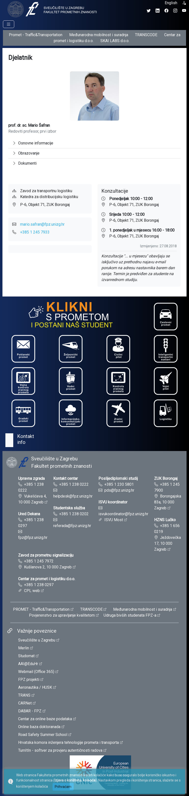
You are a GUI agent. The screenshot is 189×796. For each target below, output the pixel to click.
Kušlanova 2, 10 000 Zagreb (48, 567)
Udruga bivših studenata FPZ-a (130, 615)
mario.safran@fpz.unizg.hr (42, 224)
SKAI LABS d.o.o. (114, 40)
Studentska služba (69, 508)
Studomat (26, 656)
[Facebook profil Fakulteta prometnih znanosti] (166, 10)
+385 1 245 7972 (39, 561)
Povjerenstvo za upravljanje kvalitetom (62, 615)
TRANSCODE (146, 34)
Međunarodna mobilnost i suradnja (98, 34)
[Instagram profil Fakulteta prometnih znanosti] (175, 10)
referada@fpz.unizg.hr (72, 525)
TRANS (24, 695)
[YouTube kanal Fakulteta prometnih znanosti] (184, 10)
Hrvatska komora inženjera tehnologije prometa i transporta (68, 742)
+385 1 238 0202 (74, 514)
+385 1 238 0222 (74, 484)
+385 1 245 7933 (35, 232)
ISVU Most (113, 519)
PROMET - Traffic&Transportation (41, 609)
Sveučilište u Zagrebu (36, 640)
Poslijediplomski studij (118, 478)
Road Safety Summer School (42, 734)
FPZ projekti (28, 679)
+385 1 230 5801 (119, 484)
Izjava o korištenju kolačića (74, 780)
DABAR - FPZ (29, 711)
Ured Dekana (29, 514)
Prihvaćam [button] (63, 787)
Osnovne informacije (32, 143)
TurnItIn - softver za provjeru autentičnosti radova (60, 750)
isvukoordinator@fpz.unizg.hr (123, 514)
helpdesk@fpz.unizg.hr (73, 496)
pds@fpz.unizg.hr (119, 490)
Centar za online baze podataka (45, 719)
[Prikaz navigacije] (8, 24)
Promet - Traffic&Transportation (35, 34)
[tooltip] (51, 9)
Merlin (23, 648)
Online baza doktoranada (39, 726)
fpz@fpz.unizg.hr (32, 537)
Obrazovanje (26, 153)
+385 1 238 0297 (39, 584)
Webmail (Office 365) (36, 671)
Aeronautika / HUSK (35, 687)
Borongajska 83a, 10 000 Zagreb (167, 502)
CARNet (25, 703)
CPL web (32, 590)
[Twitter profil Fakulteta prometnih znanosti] (149, 10)
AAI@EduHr (28, 663)
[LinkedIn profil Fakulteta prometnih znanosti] (158, 10)
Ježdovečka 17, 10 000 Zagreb (167, 543)
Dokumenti (24, 163)
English (171, 2)
